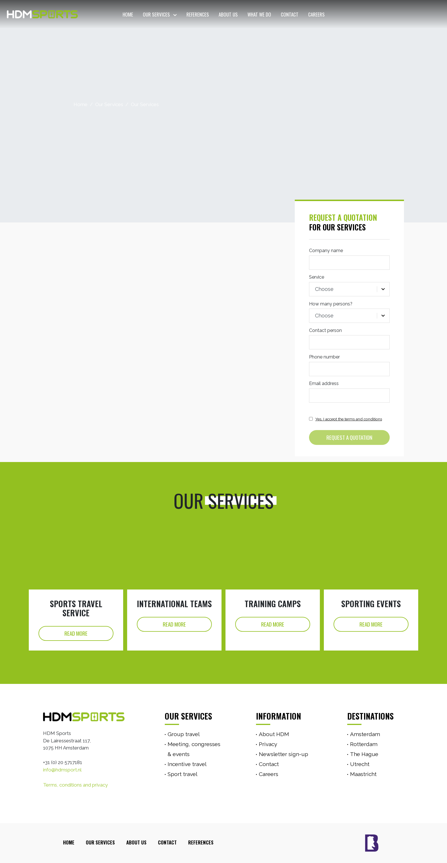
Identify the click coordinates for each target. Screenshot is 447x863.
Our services (188, 716)
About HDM (274, 734)
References (197, 14)
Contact (289, 14)
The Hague (364, 754)
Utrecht (359, 764)
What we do (259, 14)
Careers (316, 14)
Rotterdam (363, 744)
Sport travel (182, 774)
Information (278, 716)
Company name (326, 250)
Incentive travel (187, 764)
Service (316, 277)
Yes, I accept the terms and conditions (348, 419)
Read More (76, 633)
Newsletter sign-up (283, 754)
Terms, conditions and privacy (75, 785)
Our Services (156, 14)
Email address (324, 383)
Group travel (184, 734)
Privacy (268, 744)
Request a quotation (349, 437)
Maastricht (363, 774)
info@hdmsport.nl (62, 770)
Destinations (370, 716)
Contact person (325, 330)
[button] (174, 14)
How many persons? (330, 303)
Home (128, 14)
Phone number (324, 356)
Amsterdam (365, 734)
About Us (228, 14)
